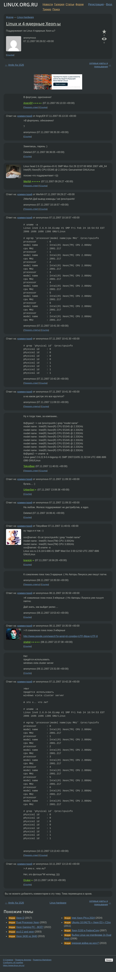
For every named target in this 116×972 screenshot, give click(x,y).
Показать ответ (31, 107)
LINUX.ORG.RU (21, 4)
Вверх (109, 960)
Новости (48, 4)
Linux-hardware (25, 17)
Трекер (47, 9)
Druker (27, 880)
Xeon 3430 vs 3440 (26, 936)
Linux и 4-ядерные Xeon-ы (33, 23)
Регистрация (96, 4)
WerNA (27, 181)
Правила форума (23, 960)
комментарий (24, 116)
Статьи (70, 4)
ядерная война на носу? (85, 943)
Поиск (56, 9)
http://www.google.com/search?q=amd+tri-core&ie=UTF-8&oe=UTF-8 (60, 636)
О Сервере (8, 960)
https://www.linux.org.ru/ (13, 965)
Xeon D (20, 918)
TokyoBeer (29, 466)
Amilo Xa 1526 (16, 65)
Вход (109, 4)
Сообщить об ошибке (13, 962)
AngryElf (27, 103)
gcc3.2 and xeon (25, 931)
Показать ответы (32, 330)
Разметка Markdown (42, 960)
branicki (27, 560)
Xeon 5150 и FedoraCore (85, 930)
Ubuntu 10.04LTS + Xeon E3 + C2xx (91, 922)
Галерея (59, 4)
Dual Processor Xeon (27, 922)
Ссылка (10, 55)
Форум (80, 4)
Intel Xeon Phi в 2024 (83, 918)
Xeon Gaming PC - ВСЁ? (29, 927)
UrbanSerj (28, 489)
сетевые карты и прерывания (98, 65)
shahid (27, 642)
